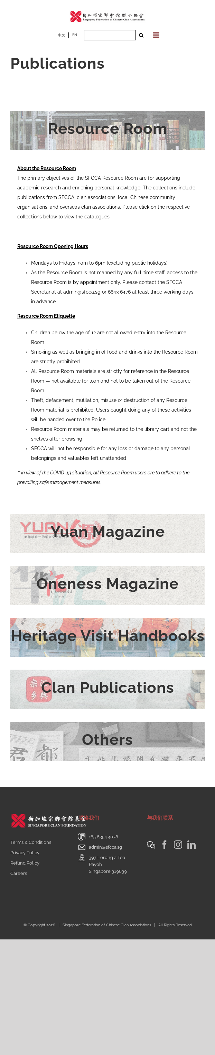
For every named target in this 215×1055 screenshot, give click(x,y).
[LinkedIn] (191, 844)
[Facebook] (164, 844)
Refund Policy (24, 863)
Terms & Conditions (30, 842)
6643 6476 (119, 292)
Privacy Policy (24, 852)
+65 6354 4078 (103, 836)
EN (74, 35)
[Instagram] (178, 844)
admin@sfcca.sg (82, 292)
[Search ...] (110, 35)
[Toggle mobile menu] (156, 35)
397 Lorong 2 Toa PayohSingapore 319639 (108, 864)
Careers (18, 873)
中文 (61, 35)
